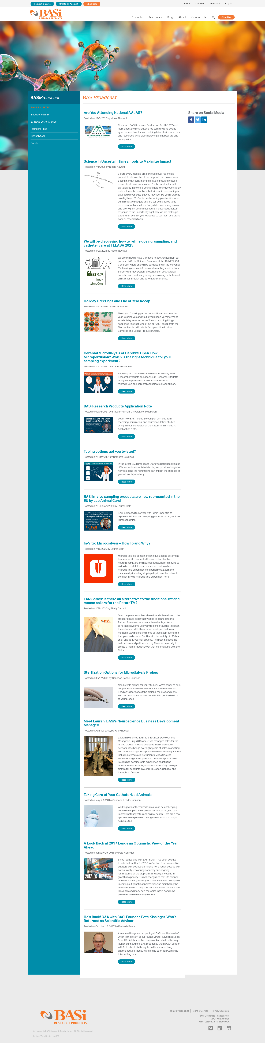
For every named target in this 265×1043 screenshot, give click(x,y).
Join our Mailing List (180, 1011)
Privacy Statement (220, 1011)
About (183, 17)
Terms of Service (201, 1011)
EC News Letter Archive (43, 121)
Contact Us (200, 17)
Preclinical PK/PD (40, 107)
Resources (156, 17)
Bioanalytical (37, 136)
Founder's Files (39, 128)
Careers (200, 3)
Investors (215, 3)
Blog (171, 17)
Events (34, 143)
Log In (228, 3)
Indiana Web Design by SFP (46, 1036)
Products (139, 17)
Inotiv (188, 3)
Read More (126, 146)
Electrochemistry (39, 114)
